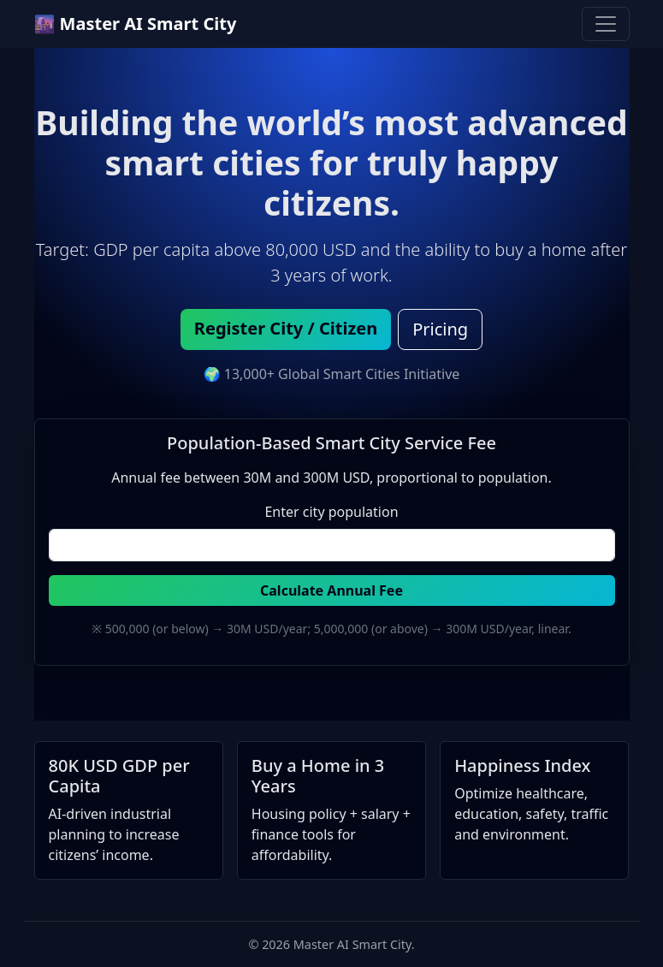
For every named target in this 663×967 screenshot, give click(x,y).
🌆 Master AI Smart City (135, 23)
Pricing (440, 329)
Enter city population (331, 511)
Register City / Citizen (285, 328)
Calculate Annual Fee (331, 590)
